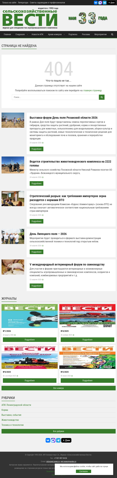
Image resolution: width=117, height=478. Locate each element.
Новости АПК (37, 34)
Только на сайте (9, 2)
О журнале (20, 34)
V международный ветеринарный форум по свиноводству (67, 264)
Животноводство (10, 420)
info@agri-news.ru (53, 461)
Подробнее (36, 149)
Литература (23, 2)
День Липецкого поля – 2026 (48, 234)
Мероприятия (100, 34)
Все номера (58, 388)
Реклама (86, 34)
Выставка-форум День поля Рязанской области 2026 (64, 117)
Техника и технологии (13, 425)
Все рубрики (58, 431)
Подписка (72, 34)
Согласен (83, 471)
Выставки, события (11, 415)
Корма (5, 410)
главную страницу (92, 90)
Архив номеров (55, 34)
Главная (7, 34)
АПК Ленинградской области (16, 405)
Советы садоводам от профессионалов (47, 2)
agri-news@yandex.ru (68, 461)
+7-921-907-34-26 (60, 458)
